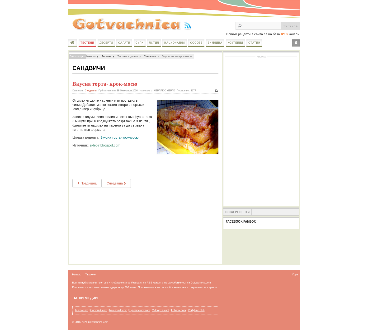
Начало (72, 43)
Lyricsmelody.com (139, 310)
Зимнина (215, 42)
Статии (254, 42)
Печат (216, 91)
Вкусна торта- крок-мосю (104, 83)
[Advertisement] (145, 226)
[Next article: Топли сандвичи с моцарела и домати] (116, 183)
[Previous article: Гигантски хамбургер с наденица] (87, 183)
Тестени (87, 42)
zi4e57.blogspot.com (105, 145)
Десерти (106, 42)
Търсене (90, 274)
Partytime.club (196, 310)
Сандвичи (150, 56)
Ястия (154, 42)
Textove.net (81, 310)
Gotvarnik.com (98, 310)
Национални (174, 42)
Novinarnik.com (118, 310)
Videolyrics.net (160, 310)
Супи (140, 42)
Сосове (196, 42)
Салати (124, 42)
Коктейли (235, 42)
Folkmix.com (178, 310)
